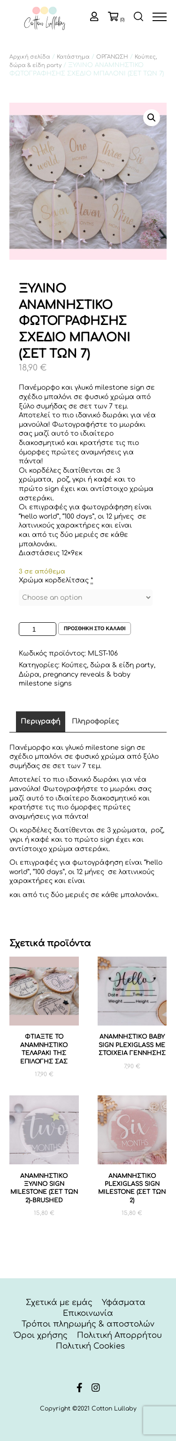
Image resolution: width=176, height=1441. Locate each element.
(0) (122, 19)
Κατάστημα (73, 57)
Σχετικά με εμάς (59, 1302)
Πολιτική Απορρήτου (119, 1335)
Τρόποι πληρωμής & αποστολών (88, 1324)
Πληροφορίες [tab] (95, 721)
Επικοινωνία (88, 1313)
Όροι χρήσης (41, 1335)
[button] (151, 117)
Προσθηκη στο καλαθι (95, 628)
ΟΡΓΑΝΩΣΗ (112, 57)
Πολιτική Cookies (90, 1346)
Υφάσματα (123, 1302)
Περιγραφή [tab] (41, 721)
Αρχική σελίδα (29, 57)
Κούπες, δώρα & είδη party (107, 665)
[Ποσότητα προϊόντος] (37, 629)
